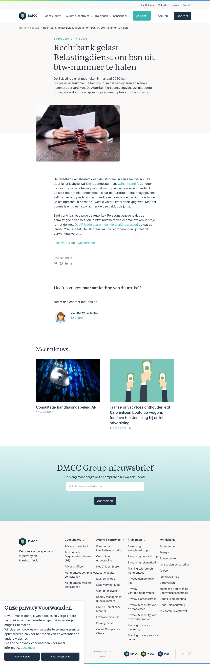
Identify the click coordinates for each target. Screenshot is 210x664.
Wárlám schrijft (128, 183)
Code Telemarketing (172, 605)
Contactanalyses (106, 590)
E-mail (77, 317)
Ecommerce (167, 546)
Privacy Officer (74, 566)
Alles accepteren (60, 656)
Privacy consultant (76, 546)
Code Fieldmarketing (172, 599)
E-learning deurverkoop (143, 556)
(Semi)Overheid (169, 576)
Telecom (164, 570)
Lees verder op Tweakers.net (75, 243)
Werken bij (162, 5)
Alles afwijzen (22, 656)
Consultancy (53, 16)
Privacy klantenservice (142, 599)
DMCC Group (147, 5)
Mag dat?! (142, 16)
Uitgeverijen (167, 582)
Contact (182, 16)
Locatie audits (105, 572)
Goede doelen (168, 558)
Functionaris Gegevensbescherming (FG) (79, 556)
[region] (42, 632)
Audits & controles (77, 16)
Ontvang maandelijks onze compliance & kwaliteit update (105, 477)
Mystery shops (105, 578)
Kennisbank (120, 16)
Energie (164, 552)
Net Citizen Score (107, 566)
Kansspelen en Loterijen (174, 564)
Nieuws (175, 5)
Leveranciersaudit (107, 617)
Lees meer (28, 647)
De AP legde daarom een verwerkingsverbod (106, 224)
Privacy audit (104, 623)
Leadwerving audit (108, 584)
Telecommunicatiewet (173, 611)
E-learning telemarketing (143, 562)
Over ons (187, 5)
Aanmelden (105, 501)
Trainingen (101, 16)
